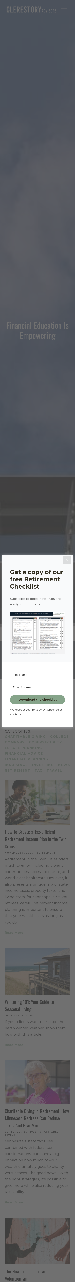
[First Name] (37, 674)
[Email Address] (37, 687)
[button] (37, 633)
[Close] (67, 560)
